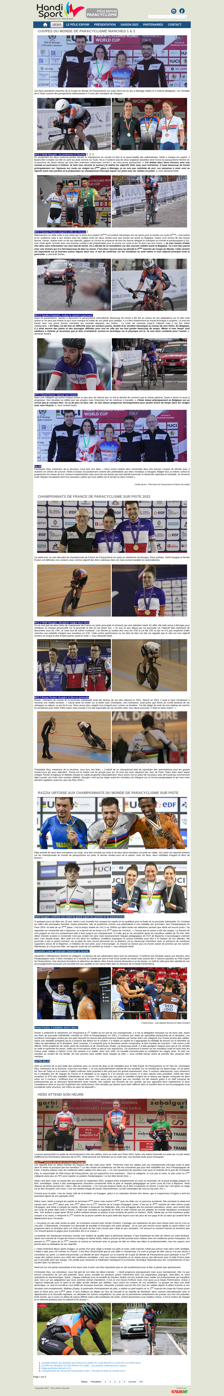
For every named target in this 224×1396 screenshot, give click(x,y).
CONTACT (174, 24)
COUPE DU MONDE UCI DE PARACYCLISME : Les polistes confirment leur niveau (83, 1365)
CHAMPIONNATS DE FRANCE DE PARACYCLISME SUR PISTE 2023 (94, 496)
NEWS (57, 24)
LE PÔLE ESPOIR (77, 24)
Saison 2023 (129, 24)
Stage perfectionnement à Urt (56, 1368)
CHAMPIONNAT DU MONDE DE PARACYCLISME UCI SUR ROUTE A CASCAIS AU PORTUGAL (91, 1363)
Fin (141, 1381)
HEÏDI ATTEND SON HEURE (61, 1094)
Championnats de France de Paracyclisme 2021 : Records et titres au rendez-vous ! (83, 1370)
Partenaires (153, 24)
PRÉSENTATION (105, 24)
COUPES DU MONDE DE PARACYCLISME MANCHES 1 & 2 (86, 31)
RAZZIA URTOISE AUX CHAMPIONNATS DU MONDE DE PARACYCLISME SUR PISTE (108, 793)
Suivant (132, 1381)
